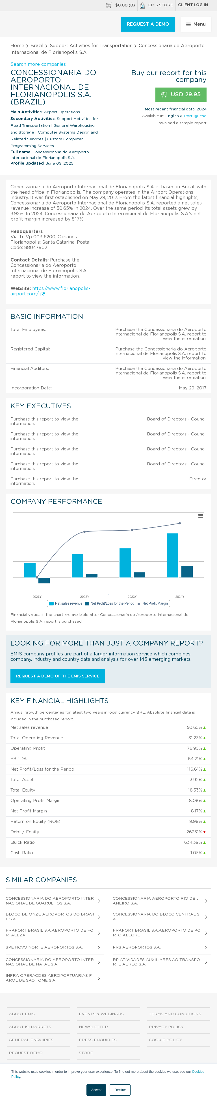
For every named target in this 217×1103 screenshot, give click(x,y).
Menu (196, 24)
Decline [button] (120, 1090)
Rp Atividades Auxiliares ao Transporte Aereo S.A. (156, 962)
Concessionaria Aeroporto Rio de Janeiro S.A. (156, 901)
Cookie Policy (165, 1040)
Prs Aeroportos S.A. (137, 947)
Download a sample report (181, 123)
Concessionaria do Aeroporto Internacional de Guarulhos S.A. (50, 901)
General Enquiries (31, 1040)
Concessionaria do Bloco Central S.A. (156, 916)
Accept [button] (96, 1090)
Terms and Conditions (175, 1014)
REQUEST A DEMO (148, 24)
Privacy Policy (166, 1027)
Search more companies (38, 64)
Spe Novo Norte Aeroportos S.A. (44, 947)
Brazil (37, 45)
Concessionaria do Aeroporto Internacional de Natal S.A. (50, 962)
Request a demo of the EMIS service (57, 676)
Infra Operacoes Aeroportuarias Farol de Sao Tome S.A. (49, 978)
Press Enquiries (98, 1040)
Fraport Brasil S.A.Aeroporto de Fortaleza (50, 932)
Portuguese (195, 116)
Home (17, 45)
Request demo (26, 1053)
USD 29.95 (181, 95)
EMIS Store (156, 6)
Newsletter (93, 1027)
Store (86, 1053)
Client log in (193, 5)
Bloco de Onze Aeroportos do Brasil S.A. (50, 916)
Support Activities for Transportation (91, 45)
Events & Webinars (101, 1014)
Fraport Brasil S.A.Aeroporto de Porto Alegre (157, 932)
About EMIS (22, 1014)
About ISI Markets (30, 1027)
